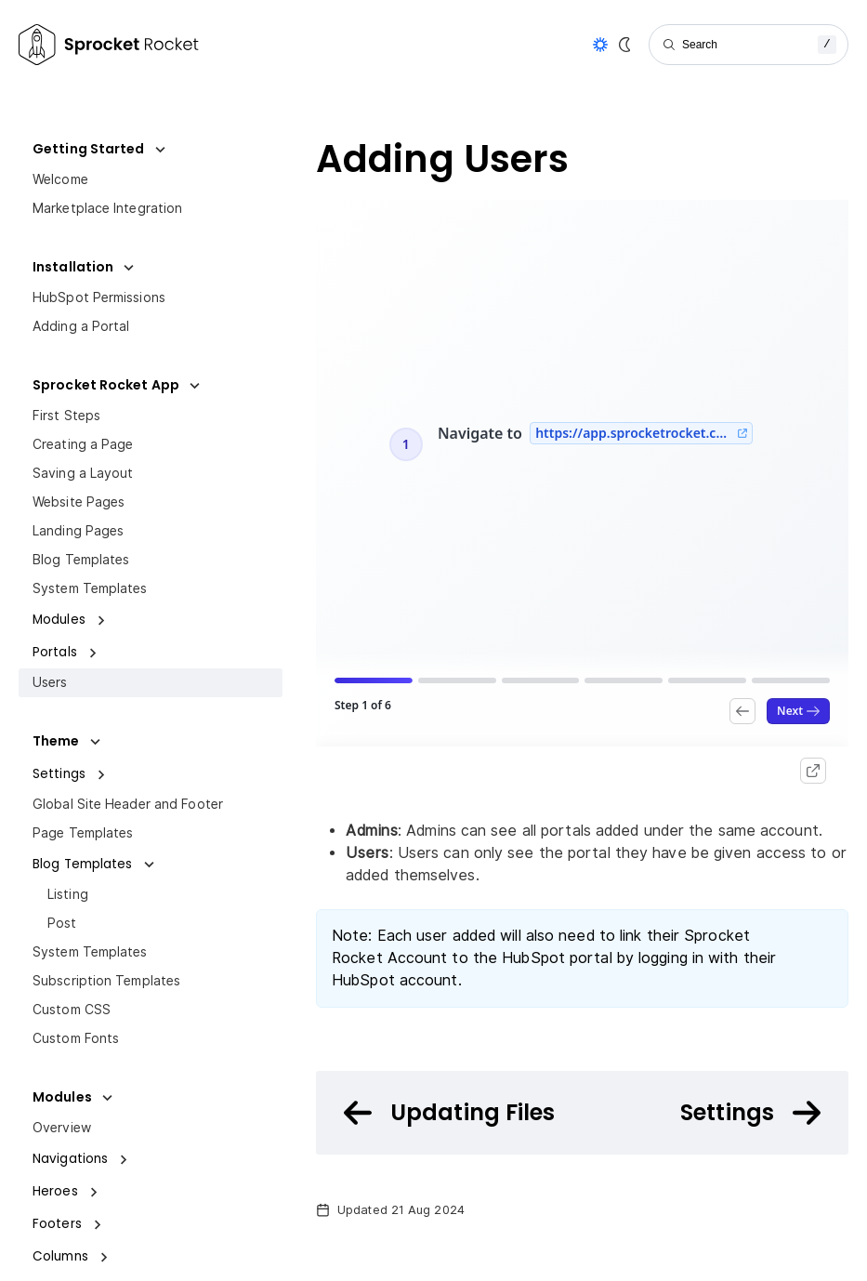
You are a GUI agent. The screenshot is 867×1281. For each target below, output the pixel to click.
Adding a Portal (81, 326)
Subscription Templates (106, 980)
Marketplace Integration (107, 208)
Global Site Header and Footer (128, 804)
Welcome (60, 179)
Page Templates (83, 832)
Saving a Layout (83, 473)
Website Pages (79, 502)
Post (61, 923)
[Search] (748, 44)
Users (50, 682)
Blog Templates (81, 559)
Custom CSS (72, 1009)
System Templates (90, 588)
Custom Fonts (76, 1038)
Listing (67, 894)
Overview (62, 1127)
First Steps (66, 415)
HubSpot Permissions (99, 297)
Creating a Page (83, 444)
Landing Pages (78, 530)
